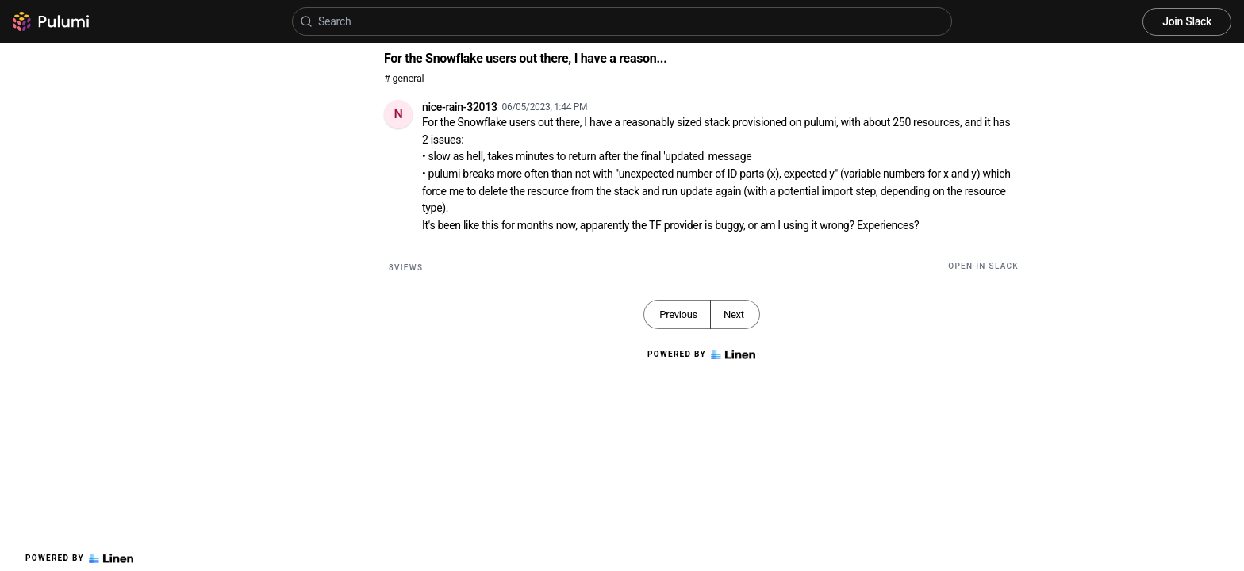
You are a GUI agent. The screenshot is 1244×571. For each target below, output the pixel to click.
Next (734, 314)
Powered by (79, 558)
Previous (678, 314)
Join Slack (1186, 21)
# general (404, 78)
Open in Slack (983, 266)
